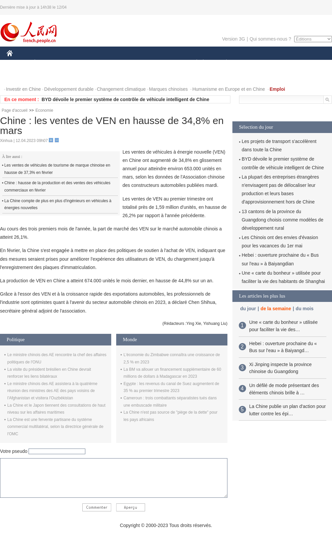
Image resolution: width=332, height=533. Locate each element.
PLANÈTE (223, 63)
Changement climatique (121, 89)
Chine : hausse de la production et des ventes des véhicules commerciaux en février (57, 187)
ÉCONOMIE (47, 63)
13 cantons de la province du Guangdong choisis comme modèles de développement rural (282, 220)
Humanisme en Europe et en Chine (228, 89)
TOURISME (277, 63)
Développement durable (69, 89)
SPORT (249, 63)
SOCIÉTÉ (194, 63)
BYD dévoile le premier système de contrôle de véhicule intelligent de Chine (125, 99)
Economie (44, 110)
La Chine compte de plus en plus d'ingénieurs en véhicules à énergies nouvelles (58, 204)
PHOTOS (20, 76)
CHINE (18, 63)
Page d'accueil (15, 110)
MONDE (77, 63)
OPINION (309, 63)
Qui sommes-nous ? (270, 39)
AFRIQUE (105, 63)
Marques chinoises (168, 89)
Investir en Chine (23, 89)
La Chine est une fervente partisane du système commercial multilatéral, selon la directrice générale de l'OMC (55, 426)
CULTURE (164, 63)
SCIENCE (134, 63)
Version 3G (233, 39)
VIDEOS (47, 76)
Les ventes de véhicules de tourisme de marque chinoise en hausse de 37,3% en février (57, 169)
